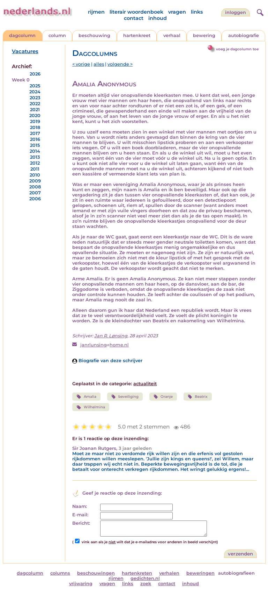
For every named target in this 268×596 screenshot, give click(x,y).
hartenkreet (136, 35)
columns (60, 573)
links (197, 12)
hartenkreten (137, 573)
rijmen (96, 12)
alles (99, 64)
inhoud (157, 18)
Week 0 (21, 79)
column (57, 35)
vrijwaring (80, 583)
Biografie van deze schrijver (107, 360)
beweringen (200, 573)
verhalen (169, 573)
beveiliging (125, 396)
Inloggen (235, 12)
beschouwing (94, 35)
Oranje (163, 396)
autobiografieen (236, 573)
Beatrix (198, 396)
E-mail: (80, 514)
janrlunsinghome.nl (104, 344)
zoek (145, 583)
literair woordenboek (136, 12)
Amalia (86, 396)
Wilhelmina (90, 407)
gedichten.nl (145, 578)
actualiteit (145, 383)
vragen (177, 12)
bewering (204, 35)
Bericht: (81, 523)
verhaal (171, 35)
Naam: (79, 506)
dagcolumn (22, 35)
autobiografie (243, 35)
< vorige (81, 64)
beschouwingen (96, 573)
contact (133, 18)
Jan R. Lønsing (110, 335)
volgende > (120, 64)
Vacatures (25, 51)
